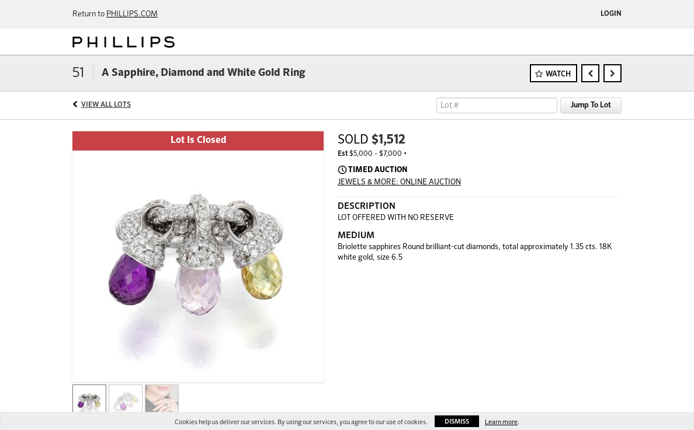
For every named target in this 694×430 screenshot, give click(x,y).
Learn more (501, 422)
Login (611, 14)
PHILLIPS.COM (132, 14)
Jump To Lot (591, 105)
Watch (558, 74)
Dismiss (457, 421)
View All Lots (106, 105)
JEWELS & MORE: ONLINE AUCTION (399, 182)
